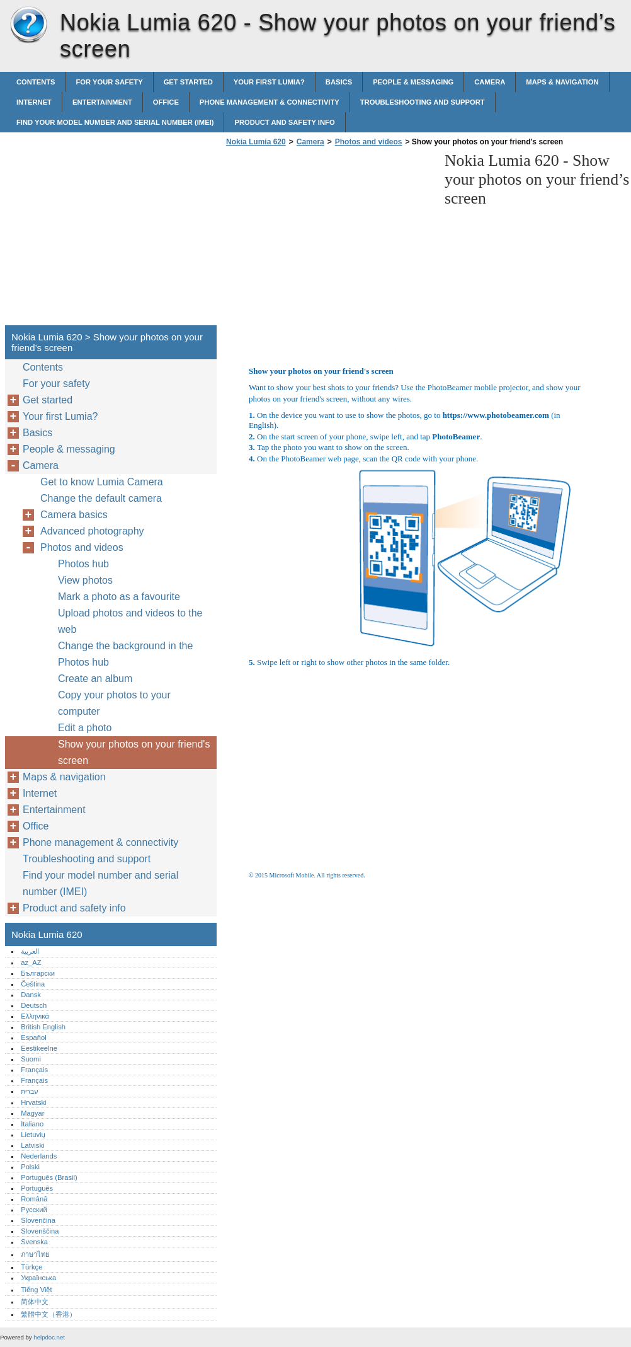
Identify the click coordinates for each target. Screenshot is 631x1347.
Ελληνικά (35, 1016)
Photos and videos (368, 141)
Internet (34, 102)
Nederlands (39, 1156)
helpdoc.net (49, 1337)
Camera (489, 82)
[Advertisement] (329, 239)
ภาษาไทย (35, 1254)
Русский (34, 1209)
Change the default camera (101, 498)
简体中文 (34, 1301)
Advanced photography (92, 531)
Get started (188, 82)
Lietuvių (33, 1134)
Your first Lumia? (269, 82)
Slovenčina (38, 1220)
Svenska (34, 1242)
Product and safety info (284, 122)
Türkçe (31, 1267)
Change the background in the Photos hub (125, 654)
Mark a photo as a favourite (119, 596)
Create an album (95, 678)
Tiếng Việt (36, 1289)
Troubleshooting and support (422, 102)
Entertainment (102, 102)
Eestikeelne (39, 1048)
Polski (30, 1167)
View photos (85, 580)
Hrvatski (33, 1102)
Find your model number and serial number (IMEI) (114, 122)
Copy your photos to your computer (114, 703)
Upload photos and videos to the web (130, 621)
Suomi (31, 1059)
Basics (339, 82)
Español (33, 1037)
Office (166, 102)
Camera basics (74, 514)
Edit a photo (84, 727)
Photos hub (83, 563)
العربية (30, 951)
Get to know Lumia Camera (101, 482)
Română (34, 1199)
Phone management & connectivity (269, 102)
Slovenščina (40, 1231)
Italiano (32, 1124)
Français (34, 1069)
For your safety (109, 82)
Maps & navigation (562, 82)
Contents (35, 82)
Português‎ (37, 1188)
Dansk (31, 994)
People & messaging (413, 82)
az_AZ (31, 962)
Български (38, 973)
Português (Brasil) (49, 1177)
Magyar (32, 1113)
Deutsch (34, 1005)
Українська (38, 1277)
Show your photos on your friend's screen (134, 752)
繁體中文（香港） (48, 1314)
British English (43, 1027)
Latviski (32, 1145)
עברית (29, 1091)
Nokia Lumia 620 (28, 25)
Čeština (33, 984)
